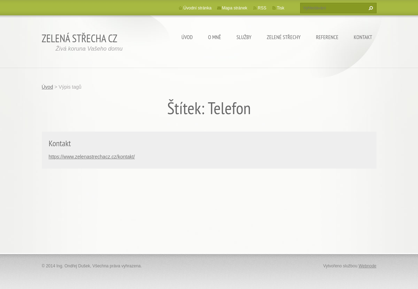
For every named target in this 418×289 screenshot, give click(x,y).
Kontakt (363, 37)
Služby (243, 37)
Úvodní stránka (197, 8)
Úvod (187, 37)
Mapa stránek (235, 8)
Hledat (370, 8)
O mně (214, 37)
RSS (262, 8)
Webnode (367, 266)
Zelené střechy (284, 37)
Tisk (280, 8)
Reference (327, 37)
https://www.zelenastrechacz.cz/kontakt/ (92, 157)
